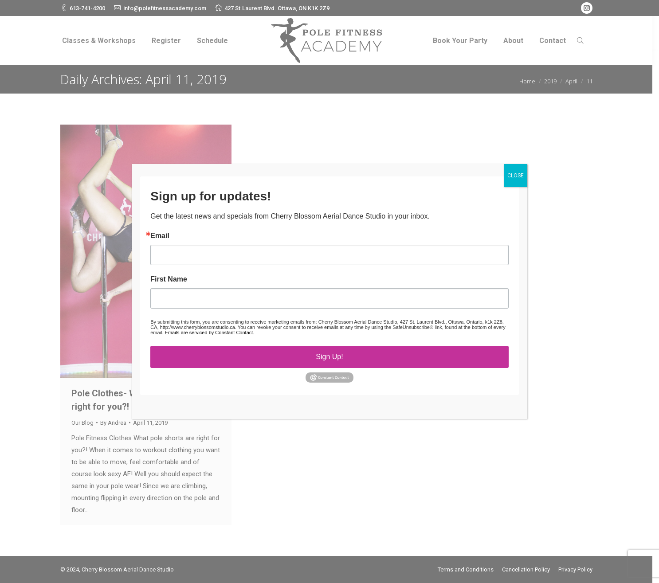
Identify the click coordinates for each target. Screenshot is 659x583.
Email (159, 235)
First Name (168, 279)
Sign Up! (329, 356)
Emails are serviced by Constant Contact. (210, 332)
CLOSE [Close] (515, 175)
